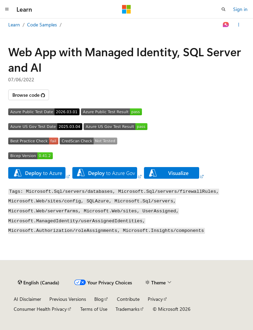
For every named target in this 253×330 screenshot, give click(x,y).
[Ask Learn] (226, 24)
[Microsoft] (126, 9)
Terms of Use (93, 309)
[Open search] (223, 9)
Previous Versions (67, 299)
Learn (14, 24)
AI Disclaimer (27, 299)
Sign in (240, 9)
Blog (99, 299)
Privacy (155, 299)
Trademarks (128, 309)
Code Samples (42, 24)
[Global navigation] (7, 9)
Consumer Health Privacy (40, 309)
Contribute (128, 299)
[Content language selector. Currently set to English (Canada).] (38, 282)
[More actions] (239, 24)
